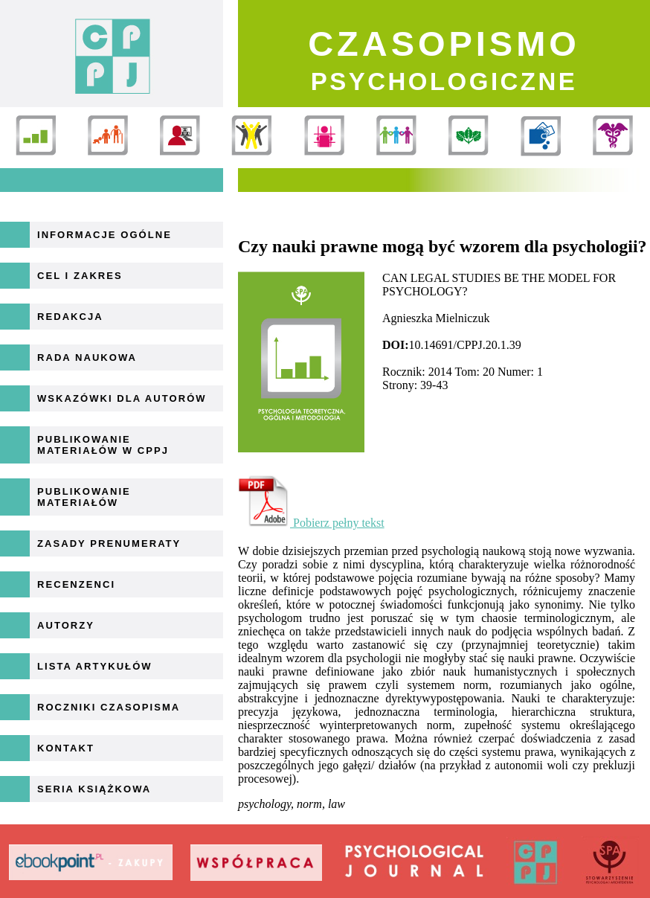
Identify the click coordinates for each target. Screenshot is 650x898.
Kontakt (65, 748)
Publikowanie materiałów (84, 497)
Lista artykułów (94, 666)
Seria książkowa (94, 789)
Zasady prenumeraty (109, 543)
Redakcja (70, 316)
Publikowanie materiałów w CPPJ (103, 445)
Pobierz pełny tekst (311, 522)
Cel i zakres (80, 275)
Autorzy (65, 625)
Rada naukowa (87, 357)
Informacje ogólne (104, 234)
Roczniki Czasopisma (108, 707)
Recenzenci (76, 584)
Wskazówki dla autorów (122, 398)
